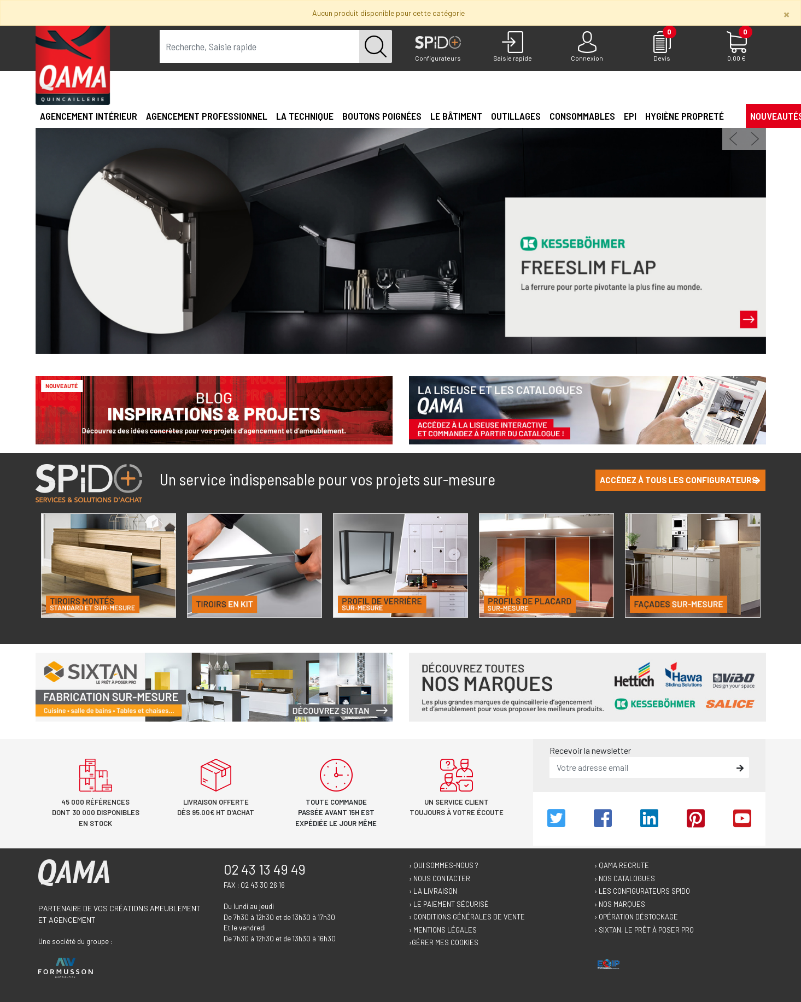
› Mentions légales (443, 929)
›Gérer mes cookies (443, 942)
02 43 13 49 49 (265, 869)
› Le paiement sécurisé (449, 904)
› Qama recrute (621, 865)
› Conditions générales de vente (467, 916)
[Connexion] (587, 47)
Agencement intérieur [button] (88, 116)
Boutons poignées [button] (382, 116)
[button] (732, 115)
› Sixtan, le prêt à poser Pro (644, 929)
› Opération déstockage (636, 916)
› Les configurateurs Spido (642, 891)
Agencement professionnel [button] (206, 116)
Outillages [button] (516, 116)
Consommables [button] (582, 116)
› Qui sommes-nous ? (443, 865)
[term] (260, 46)
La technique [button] (305, 116)
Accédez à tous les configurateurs (680, 480)
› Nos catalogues (624, 878)
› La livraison (433, 891)
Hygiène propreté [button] (684, 116)
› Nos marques (619, 904)
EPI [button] (630, 116)
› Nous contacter (439, 878)
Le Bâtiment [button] (456, 116)
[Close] (786, 14)
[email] (641, 767)
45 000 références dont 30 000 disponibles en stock (95, 813)
